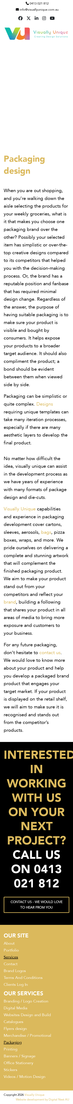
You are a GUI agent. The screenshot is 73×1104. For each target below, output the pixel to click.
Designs (44, 404)
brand (10, 602)
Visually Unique (20, 509)
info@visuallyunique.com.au (39, 9)
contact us (50, 652)
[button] (67, 33)
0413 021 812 (39, 3)
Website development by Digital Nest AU (42, 1099)
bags (46, 532)
